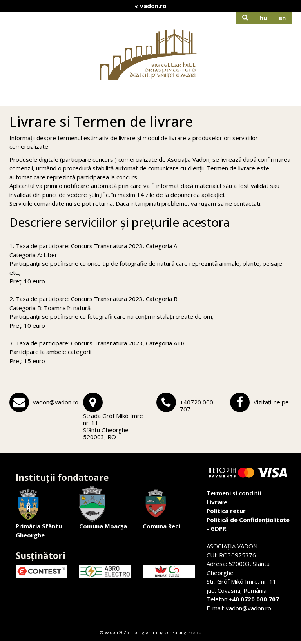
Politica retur (226, 511)
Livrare (217, 502)
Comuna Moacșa (103, 508)
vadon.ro (151, 6)
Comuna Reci (161, 508)
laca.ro (194, 632)
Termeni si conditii (234, 493)
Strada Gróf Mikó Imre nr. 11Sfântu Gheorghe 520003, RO (113, 426)
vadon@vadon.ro (55, 401)
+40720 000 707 (196, 405)
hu (263, 18)
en (282, 18)
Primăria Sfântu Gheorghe (39, 512)
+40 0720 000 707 (253, 599)
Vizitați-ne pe (271, 401)
